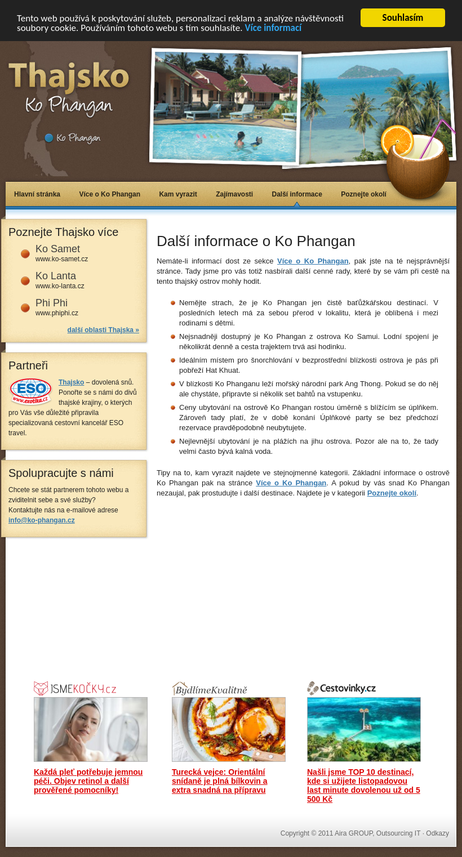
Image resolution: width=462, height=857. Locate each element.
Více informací (273, 28)
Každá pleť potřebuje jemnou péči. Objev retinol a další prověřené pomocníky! (88, 780)
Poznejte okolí (364, 194)
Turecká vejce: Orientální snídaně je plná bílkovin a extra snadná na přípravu (220, 780)
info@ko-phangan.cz (41, 520)
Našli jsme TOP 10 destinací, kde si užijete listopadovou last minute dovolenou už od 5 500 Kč (363, 785)
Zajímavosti (234, 194)
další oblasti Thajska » (103, 330)
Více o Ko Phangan (109, 194)
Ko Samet (57, 249)
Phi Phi (51, 303)
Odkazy (437, 833)
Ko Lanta (55, 276)
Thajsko (71, 382)
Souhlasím (403, 18)
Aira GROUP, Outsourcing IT (377, 833)
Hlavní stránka (37, 194)
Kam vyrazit (178, 194)
